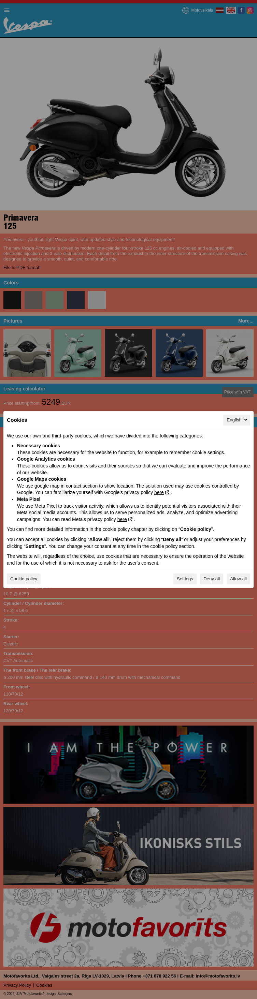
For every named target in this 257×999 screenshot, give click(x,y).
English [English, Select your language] (237, 419)
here (159, 492)
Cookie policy (23, 578)
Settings (185, 578)
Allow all (238, 578)
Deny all (211, 578)
